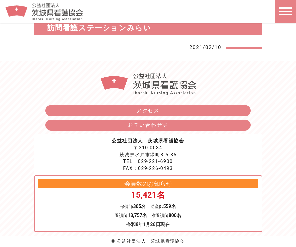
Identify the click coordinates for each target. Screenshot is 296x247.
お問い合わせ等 (148, 125)
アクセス (147, 110)
